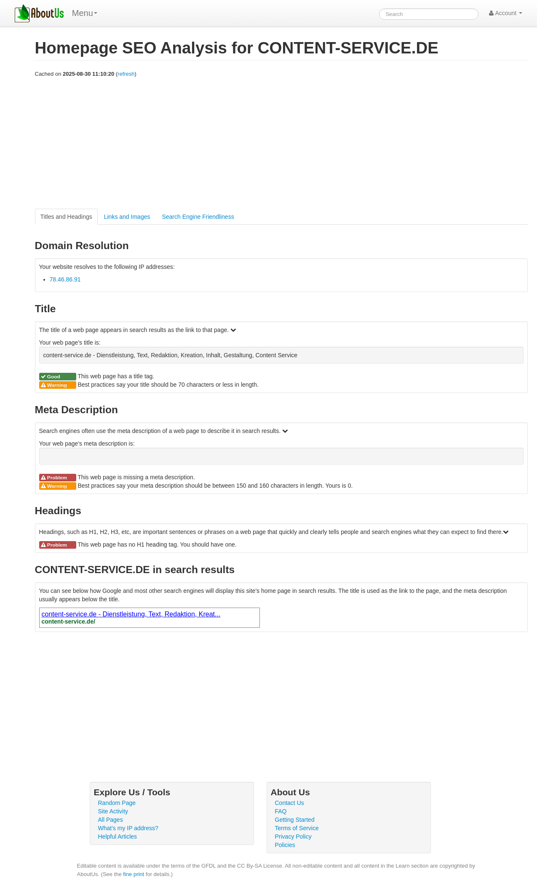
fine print (133, 874)
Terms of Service (297, 828)
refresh (126, 74)
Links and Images (127, 216)
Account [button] (505, 13)
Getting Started (295, 819)
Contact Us (289, 802)
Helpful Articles (117, 836)
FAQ (281, 811)
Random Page (117, 802)
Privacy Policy (293, 836)
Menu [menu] (84, 13)
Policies (285, 845)
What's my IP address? (128, 828)
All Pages (110, 819)
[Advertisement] (281, 143)
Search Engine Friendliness (198, 216)
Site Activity (113, 811)
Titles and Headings (66, 216)
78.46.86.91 (65, 279)
